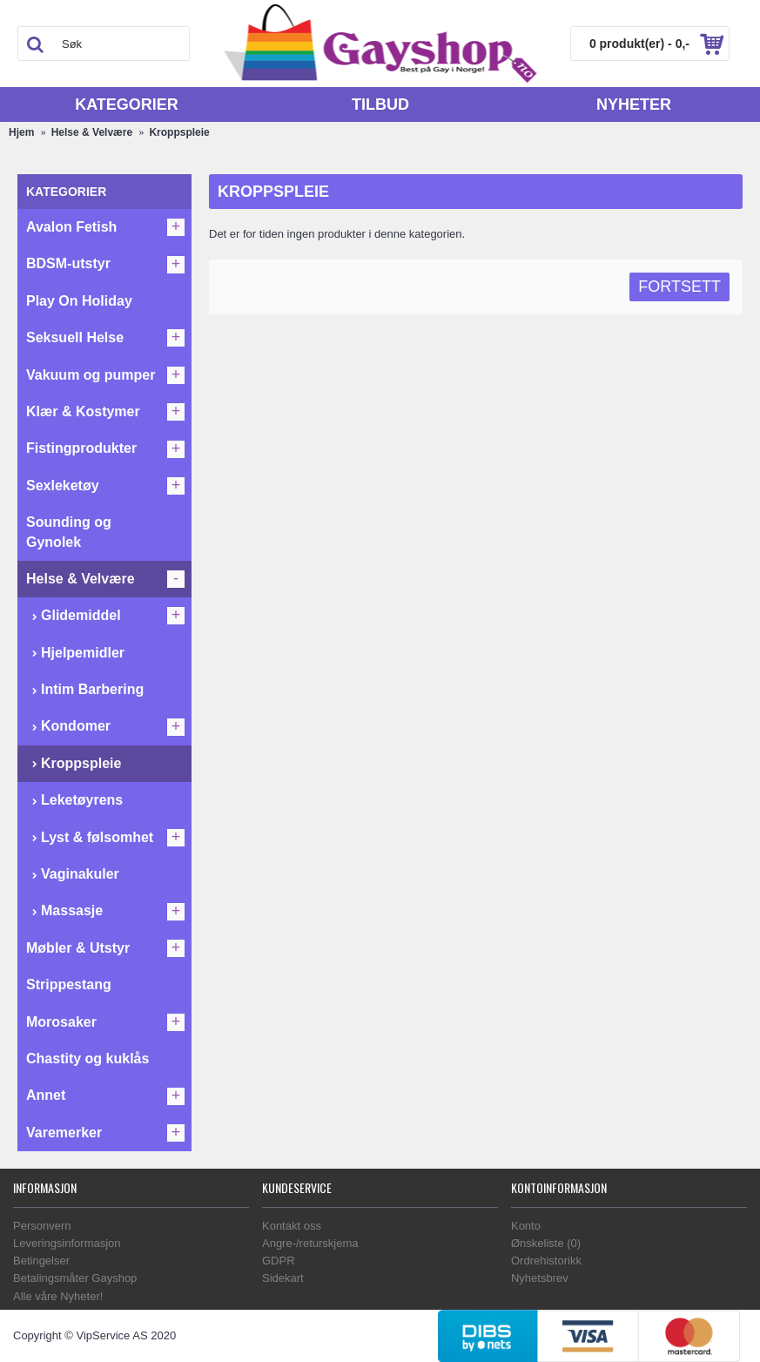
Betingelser (41, 1260)
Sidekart (283, 1277)
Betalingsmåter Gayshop (75, 1277)
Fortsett (679, 286)
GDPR (278, 1260)
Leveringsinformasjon (67, 1243)
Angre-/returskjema (310, 1243)
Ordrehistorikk (546, 1260)
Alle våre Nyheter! (58, 1296)
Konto (526, 1225)
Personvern (42, 1225)
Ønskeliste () (546, 1243)
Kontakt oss (291, 1225)
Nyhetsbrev (539, 1277)
